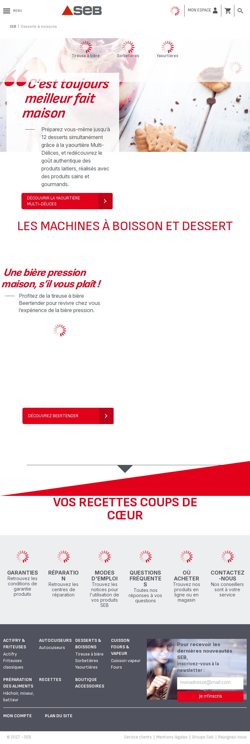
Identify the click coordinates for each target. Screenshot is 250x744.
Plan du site (59, 716)
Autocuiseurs (55, 640)
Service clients (138, 737)
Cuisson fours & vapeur (120, 647)
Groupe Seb (203, 737)
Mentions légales (172, 737)
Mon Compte (17, 716)
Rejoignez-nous (232, 737)
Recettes (50, 679)
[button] (203, 10)
